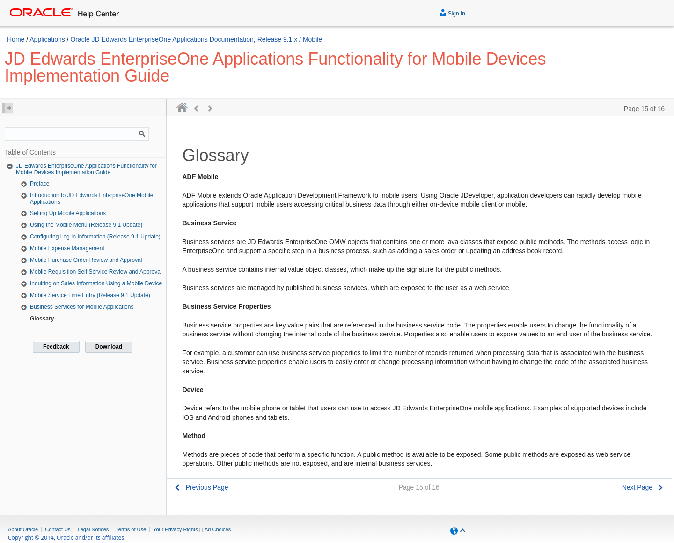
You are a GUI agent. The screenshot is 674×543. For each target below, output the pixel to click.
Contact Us (57, 529)
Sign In (452, 12)
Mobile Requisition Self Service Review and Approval (95, 271)
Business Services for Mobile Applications (81, 307)
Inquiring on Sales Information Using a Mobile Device (96, 283)
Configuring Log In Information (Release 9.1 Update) (95, 236)
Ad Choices (218, 529)
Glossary (42, 318)
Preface (39, 183)
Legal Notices (93, 529)
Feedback (56, 346)
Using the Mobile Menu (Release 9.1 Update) (86, 225)
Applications (47, 39)
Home (15, 39)
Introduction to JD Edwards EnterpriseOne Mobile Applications (91, 198)
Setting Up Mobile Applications (68, 213)
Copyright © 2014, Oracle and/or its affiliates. (67, 538)
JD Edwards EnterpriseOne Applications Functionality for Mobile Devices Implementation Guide (86, 169)
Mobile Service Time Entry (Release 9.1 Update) (90, 295)
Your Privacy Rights (175, 529)
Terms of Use (131, 529)
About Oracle (23, 529)
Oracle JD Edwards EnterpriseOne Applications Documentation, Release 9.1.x (184, 39)
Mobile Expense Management (67, 248)
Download (108, 346)
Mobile (312, 39)
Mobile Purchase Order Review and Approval (86, 260)
